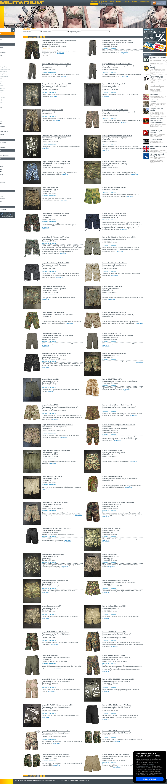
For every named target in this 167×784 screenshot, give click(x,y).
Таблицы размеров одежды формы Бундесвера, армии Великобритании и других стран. (158, 69)
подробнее (62, 53)
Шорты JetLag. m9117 (109, 554)
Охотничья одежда (7, 47)
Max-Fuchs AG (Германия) (8, 88)
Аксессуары (5, 204)
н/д (3, 104)
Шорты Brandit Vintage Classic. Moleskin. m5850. (118, 237)
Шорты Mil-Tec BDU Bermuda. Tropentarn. (58, 731)
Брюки (4, 58)
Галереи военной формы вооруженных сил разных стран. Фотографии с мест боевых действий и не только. (158, 112)
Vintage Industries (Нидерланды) (10, 100)
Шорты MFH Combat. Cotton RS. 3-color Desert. (60, 679)
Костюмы (4, 50)
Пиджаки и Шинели (7, 134)
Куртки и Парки (6, 55)
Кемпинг (4, 161)
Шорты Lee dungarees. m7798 (54, 606)
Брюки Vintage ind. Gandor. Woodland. (115, 110)
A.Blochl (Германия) (7, 78)
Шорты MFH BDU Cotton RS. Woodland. (57, 632)
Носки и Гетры (6, 145)
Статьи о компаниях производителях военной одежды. (158, 141)
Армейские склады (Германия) (9, 67)
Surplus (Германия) (7, 99)
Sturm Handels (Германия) (8, 97)
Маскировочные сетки (8, 182)
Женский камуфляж (7, 137)
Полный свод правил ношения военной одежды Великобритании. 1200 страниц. (158, 123)
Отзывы (118, 2)
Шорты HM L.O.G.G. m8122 (111, 528)
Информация (144, 2)
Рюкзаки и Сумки (7, 166)
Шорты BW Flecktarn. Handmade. (55, 312)
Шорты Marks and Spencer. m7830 (113, 606)
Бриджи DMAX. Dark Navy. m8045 (113, 84)
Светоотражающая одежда (9, 131)
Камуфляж (29, 29)
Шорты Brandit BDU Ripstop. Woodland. (57, 213)
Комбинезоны (6, 118)
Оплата (111, 2)
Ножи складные (6, 201)
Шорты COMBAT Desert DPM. (112, 379)
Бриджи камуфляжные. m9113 (54, 110)
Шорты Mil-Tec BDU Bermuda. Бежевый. (115, 754)
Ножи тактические (7, 196)
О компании (94, 2)
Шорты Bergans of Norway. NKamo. (114, 187)
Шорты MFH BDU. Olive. (52, 655)
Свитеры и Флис (6, 107)
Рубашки (4, 110)
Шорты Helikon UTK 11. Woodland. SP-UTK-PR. (118, 502)
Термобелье (5, 115)
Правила (127, 2)
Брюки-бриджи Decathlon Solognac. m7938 (116, 136)
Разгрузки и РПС (7, 172)
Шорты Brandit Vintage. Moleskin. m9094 (58, 263)
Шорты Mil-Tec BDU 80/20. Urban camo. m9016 (59, 705)
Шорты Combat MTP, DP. (52, 405)
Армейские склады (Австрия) (9, 66)
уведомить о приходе (109, 48)
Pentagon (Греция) (7, 93)
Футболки (5, 113)
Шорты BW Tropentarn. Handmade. (114, 312)
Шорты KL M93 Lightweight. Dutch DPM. (115, 580)
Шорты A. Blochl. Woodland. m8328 (114, 161)
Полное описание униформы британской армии (158, 149)
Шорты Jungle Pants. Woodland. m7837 (57, 580)
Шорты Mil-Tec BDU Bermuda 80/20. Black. (116, 705)
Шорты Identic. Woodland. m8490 (55, 554)
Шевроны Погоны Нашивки (10, 156)
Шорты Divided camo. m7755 (112, 450)
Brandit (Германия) (7, 79)
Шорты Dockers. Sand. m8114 (54, 476)
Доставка (104, 2)
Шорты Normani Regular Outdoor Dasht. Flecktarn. (61, 40)
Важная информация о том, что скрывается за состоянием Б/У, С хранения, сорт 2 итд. (158, 60)
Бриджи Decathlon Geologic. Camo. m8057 (58, 84)
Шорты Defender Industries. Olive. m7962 (58, 450)
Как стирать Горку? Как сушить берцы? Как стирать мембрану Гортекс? (158, 79)
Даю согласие (149, 779)
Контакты (135, 2)
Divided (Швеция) (7, 83)
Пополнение (6, 33)
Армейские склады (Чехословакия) (10, 76)
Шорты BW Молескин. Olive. (53, 333)
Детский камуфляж (7, 129)
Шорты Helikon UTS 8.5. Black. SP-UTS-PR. (58, 528)
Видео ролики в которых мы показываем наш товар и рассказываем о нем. (158, 133)
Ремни (3, 164)
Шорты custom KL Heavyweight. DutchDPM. (117, 405)
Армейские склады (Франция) (9, 71)
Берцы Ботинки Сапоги (8, 142)
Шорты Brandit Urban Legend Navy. (114, 213)
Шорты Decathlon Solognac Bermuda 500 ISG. (59, 425)
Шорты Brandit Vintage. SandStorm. (114, 263)
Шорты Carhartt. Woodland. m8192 (113, 353)
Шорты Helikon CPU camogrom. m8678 (57, 502)
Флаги (3, 153)
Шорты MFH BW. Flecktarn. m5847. (113, 655)
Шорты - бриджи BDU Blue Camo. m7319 (58, 161)
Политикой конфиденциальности (145, 765)
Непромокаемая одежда (9, 52)
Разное (4, 188)
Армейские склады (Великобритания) (11, 69)
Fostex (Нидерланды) (7, 85)
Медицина (5, 185)
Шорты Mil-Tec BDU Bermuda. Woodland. (116, 731)
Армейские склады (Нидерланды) (10, 73)
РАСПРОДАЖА (6, 39)
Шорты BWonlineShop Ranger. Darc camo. (58, 353)
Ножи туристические (8, 199)
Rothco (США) (6, 95)
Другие (4, 64)
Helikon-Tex (5, 86)
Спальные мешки (7, 169)
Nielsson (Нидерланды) (8, 90)
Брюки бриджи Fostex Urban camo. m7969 (58, 136)
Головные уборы (6, 123)
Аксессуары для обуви (8, 147)
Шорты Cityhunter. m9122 (52, 379)
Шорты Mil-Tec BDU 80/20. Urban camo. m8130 (117, 679)
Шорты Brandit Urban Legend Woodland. (57, 237)
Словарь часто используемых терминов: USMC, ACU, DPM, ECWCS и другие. (158, 104)
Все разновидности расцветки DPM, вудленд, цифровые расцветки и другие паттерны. (158, 97)
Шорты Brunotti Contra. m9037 (112, 286)
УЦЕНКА (4, 42)
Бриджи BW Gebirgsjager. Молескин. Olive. (116, 40)
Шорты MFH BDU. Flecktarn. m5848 (114, 632)
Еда (3, 177)
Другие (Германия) (7, 102)
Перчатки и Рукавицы (8, 126)
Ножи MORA (6, 193)
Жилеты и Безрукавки (8, 121)
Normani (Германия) (7, 92)
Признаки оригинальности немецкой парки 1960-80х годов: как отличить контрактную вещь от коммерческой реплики (158, 88)
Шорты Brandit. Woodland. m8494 (55, 286)
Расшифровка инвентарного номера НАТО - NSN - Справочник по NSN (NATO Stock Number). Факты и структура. (158, 158)
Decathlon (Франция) (7, 81)
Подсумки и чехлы (7, 174)
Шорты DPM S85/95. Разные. (112, 476)
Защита (4, 180)
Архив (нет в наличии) (8, 209)
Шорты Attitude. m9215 (52, 187)
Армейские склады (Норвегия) (9, 74)
